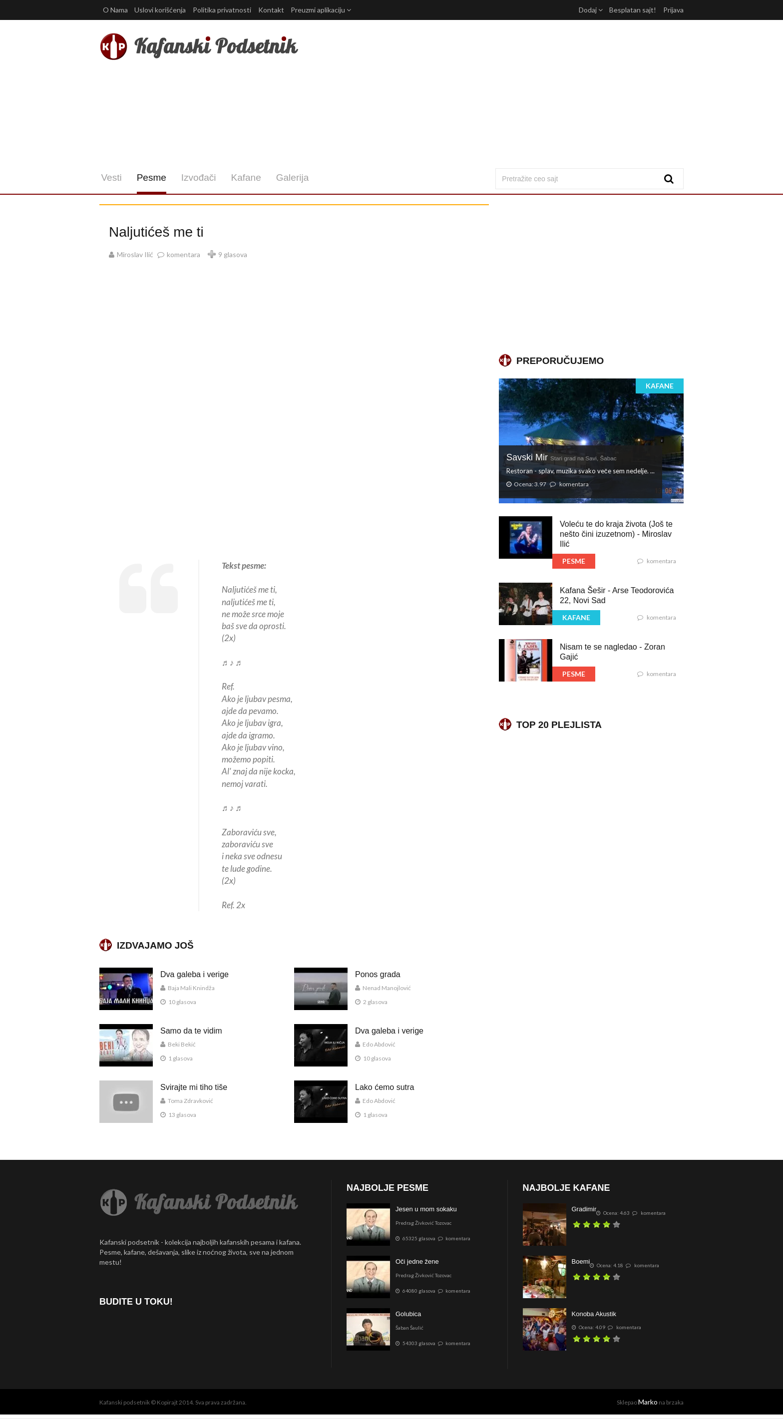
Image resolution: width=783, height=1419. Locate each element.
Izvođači (196, 177)
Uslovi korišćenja (160, 9)
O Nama (115, 9)
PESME (573, 561)
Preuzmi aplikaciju (321, 9)
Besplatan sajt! (632, 9)
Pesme (149, 177)
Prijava (673, 9)
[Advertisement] (491, 94)
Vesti (109, 177)
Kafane (244, 177)
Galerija (290, 177)
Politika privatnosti (222, 9)
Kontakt (271, 9)
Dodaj (591, 9)
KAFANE (660, 385)
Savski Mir (561, 457)
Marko (648, 1402)
